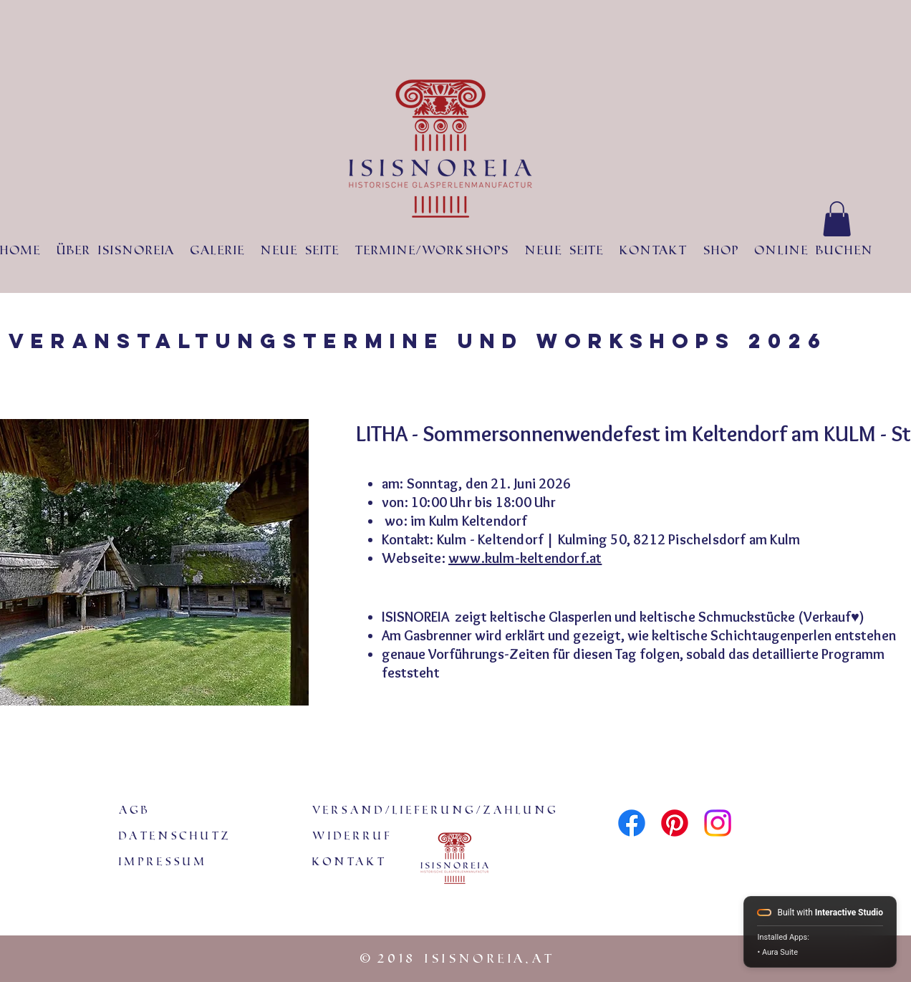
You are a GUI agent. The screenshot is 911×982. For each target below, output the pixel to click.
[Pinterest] (675, 823)
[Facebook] (632, 823)
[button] (837, 218)
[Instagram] (718, 823)
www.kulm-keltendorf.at (525, 558)
